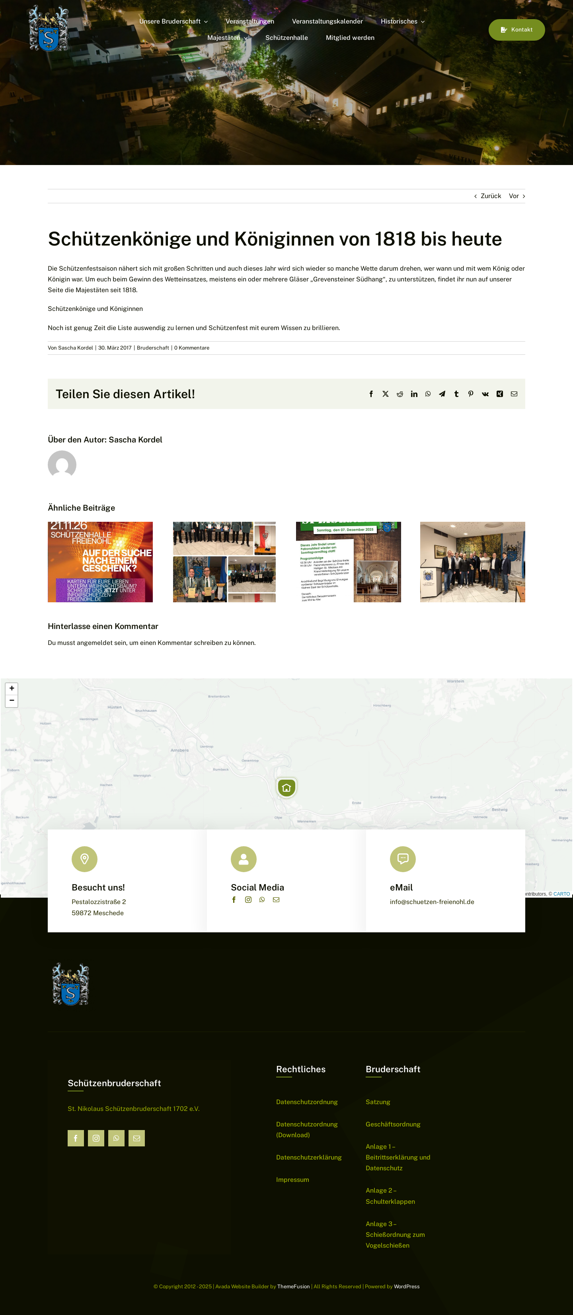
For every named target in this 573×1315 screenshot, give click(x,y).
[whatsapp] (262, 899)
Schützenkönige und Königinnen (95, 309)
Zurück (491, 196)
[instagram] (248, 899)
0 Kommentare (191, 348)
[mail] (276, 899)
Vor (514, 196)
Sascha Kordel (75, 348)
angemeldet (95, 643)
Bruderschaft (153, 348)
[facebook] (234, 899)
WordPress (407, 1286)
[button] (286, 788)
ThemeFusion (293, 1286)
